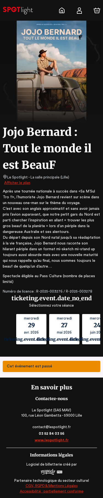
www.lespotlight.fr (51, 440)
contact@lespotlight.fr (51, 427)
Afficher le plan (16, 183)
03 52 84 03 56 (51, 433)
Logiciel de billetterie (44, 464)
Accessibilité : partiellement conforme (51, 491)
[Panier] (97, 10)
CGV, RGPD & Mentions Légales (52, 486)
